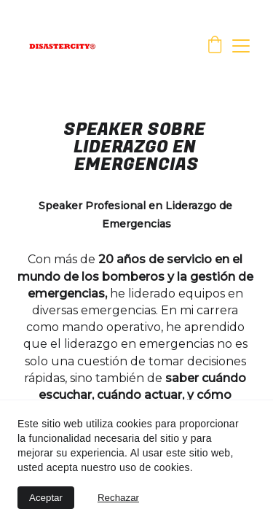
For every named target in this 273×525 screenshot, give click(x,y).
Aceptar (46, 497)
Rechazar (118, 497)
